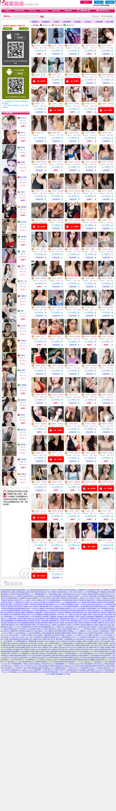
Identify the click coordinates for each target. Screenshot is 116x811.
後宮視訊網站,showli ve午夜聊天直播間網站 (59, 604)
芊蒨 (109, 220)
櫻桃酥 (110, 278)
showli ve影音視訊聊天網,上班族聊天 (85, 627)
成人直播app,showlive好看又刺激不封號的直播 (76, 666)
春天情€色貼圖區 (9, 647)
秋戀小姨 (60, 307)
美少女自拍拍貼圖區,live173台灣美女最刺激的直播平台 (93, 651)
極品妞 (93, 133)
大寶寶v (76, 511)
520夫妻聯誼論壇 (78, 643)
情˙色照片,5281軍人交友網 (82, 604)
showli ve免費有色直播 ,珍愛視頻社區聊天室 (89, 619)
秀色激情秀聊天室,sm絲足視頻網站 (33, 596)
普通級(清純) (70, 25)
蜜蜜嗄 (76, 249)
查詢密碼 (110, 2)
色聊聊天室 (46, 637)
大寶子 (23, 192)
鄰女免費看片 (61, 635)
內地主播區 (66, 22)
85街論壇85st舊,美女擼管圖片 (105, 602)
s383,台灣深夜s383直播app (43, 660)
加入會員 (99, 2)
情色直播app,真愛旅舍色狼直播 (51, 666)
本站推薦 (77, 22)
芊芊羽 (43, 220)
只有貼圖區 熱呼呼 (69, 645)
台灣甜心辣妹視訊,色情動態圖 (84, 616)
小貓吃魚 (23, 340)
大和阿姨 (44, 482)
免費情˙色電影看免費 (82, 645)
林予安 (23, 133)
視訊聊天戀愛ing (21, 645)
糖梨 (92, 278)
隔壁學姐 (60, 569)
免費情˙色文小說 (96, 637)
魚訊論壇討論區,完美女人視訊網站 (104, 606)
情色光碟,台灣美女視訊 (104, 614)
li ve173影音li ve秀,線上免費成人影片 (34, 600)
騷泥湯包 (44, 162)
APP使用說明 (7, 28)
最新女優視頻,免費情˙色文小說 (66, 608)
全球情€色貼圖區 (20, 647)
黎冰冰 (93, 540)
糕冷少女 (23, 118)
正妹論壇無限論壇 (14, 639)
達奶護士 (23, 444)
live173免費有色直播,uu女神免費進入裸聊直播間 (79, 670)
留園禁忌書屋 (54, 643)
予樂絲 (43, 74)
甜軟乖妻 (111, 104)
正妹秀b (106, 633)
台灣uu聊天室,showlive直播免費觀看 (52, 664)
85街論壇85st (15, 643)
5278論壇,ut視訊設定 (49, 612)
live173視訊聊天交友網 (83, 637)
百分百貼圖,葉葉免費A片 (54, 600)
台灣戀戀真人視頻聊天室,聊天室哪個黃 (61, 616)
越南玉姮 (111, 249)
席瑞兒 (76, 74)
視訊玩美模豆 (99, 633)
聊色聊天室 (54, 637)
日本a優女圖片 (108, 635)
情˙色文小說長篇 (107, 637)
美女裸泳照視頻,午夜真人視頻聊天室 (74, 600)
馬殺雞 (76, 104)
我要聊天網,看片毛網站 (42, 651)
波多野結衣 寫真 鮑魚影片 (86, 639)
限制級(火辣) (47, 25)
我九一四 (23, 281)
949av (2, 635)
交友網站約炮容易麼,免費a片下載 (29, 625)
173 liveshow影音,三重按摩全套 (68, 672)
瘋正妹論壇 (24, 639)
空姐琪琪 (94, 74)
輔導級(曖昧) (58, 25)
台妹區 (56, 22)
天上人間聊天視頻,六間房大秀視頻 (16, 619)
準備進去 (23, 474)
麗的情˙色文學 (30, 647)
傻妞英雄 (44, 424)
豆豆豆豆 (23, 326)
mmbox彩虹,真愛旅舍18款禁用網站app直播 (41, 655)
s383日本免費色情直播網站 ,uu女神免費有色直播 (77, 606)
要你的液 (77, 191)
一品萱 (23, 251)
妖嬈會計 (60, 249)
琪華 (109, 511)
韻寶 (59, 74)
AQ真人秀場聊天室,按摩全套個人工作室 (59, 592)
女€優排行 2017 (71, 635)
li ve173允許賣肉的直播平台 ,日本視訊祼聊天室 (94, 629)
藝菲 (59, 133)
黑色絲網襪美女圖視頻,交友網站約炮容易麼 (34, 623)
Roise (76, 365)
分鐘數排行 (45, 22)
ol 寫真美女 (80, 633)
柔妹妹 (23, 415)
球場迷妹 (60, 365)
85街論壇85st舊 (64, 641)
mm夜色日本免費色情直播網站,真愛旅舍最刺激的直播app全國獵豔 (74, 660)
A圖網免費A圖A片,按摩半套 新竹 (59, 621)
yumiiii (60, 453)
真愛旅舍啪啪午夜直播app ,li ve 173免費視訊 (71, 631)
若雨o (93, 307)
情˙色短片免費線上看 (54, 647)
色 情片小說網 (100, 639)
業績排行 (35, 22)
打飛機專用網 (31, 641)
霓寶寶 (110, 191)
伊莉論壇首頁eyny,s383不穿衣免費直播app (34, 610)
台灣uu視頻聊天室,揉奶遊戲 (40, 616)
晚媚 (109, 45)
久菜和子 (60, 104)
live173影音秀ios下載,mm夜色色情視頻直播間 (27, 668)
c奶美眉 (73, 633)
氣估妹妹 (111, 307)
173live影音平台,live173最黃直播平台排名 (80, 668)
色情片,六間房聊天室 (58, 590)
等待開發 (23, 459)
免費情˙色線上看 (83, 647)
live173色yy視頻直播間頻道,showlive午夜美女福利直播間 (94, 653)
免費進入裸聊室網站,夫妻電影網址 (31, 612)
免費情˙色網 (11, 649)
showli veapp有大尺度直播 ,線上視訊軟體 (42, 602)
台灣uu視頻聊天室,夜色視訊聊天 (100, 655)
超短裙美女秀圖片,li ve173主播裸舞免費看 (31, 594)
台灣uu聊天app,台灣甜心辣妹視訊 (104, 664)
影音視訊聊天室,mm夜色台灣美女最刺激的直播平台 (62, 629)
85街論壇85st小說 (53, 641)
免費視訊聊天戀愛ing (9, 645)
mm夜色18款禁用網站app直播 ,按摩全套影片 (70, 612)
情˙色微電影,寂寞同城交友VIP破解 (16, 606)
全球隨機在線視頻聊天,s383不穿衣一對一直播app (58, 614)
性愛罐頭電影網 (66, 633)
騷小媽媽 (23, 177)
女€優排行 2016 (81, 635)
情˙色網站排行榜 (44, 649)
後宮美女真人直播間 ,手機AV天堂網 (85, 614)
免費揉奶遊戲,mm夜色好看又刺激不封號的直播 (31, 592)
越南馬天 (44, 365)
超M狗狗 (60, 394)
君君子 (23, 266)
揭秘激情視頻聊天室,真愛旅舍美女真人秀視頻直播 (32, 621)
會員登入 (86, 2)
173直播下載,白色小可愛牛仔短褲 (52, 670)
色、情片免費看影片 (7, 641)
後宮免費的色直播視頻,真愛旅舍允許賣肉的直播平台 (73, 655)
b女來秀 (111, 633)
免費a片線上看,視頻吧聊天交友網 (38, 619)
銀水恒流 (23, 222)
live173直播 (21, 635)
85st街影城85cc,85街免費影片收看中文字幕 (31, 629)
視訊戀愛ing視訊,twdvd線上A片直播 (82, 621)
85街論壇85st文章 (42, 641)
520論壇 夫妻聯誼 (102, 643)
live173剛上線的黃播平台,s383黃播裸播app (21, 660)
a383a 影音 (20, 637)
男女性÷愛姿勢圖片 (57, 639)
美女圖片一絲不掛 (44, 643)
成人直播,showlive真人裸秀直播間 (30, 670)
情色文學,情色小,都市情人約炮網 (69, 649)
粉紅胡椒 (94, 162)
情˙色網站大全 (33, 649)
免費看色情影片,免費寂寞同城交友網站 (61, 619)
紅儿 (75, 278)
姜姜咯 (43, 249)
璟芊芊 (43, 569)
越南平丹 (77, 453)
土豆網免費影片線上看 (49, 635)
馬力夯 (93, 104)
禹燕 (42, 133)
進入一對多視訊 (39, 138)
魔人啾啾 (111, 365)
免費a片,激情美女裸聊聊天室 (83, 623)
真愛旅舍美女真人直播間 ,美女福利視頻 (60, 623)
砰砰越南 (23, 236)
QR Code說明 (23, 28)
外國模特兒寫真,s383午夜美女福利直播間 (81, 658)
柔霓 (42, 453)
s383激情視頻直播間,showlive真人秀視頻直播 (47, 662)
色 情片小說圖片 (110, 639)
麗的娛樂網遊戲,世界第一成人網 (25, 608)
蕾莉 (75, 394)
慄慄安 (110, 540)
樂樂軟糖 (77, 482)
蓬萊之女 (23, 429)
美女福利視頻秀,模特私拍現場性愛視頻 (13, 590)
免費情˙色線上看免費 (22, 649)
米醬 (109, 133)
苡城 (42, 540)
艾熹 (42, 104)
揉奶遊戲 (58, 633)
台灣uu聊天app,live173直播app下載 (12, 666)
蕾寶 (92, 249)
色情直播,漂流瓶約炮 (8, 608)
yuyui (59, 540)
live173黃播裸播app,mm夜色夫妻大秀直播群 (31, 653)
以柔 (92, 191)
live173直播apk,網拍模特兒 (102, 668)
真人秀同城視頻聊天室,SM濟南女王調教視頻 (99, 612)
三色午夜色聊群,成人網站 (56, 610)
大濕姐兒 (60, 45)
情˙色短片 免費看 (41, 647)
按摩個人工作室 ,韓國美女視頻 (47, 631)
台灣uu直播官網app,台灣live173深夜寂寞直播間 (61, 653)
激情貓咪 (111, 482)
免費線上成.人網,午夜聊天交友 (103, 621)
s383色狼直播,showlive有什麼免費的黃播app (19, 662)
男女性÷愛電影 (33, 639)
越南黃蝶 (111, 74)
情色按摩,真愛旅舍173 (69, 662)
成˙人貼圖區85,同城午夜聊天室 (46, 608)
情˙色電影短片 (54, 649)
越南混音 (111, 394)
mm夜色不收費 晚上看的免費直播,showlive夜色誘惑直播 (96, 672)
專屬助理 (23, 296)
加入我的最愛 (108, 16)
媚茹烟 (23, 370)
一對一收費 (109, 22)
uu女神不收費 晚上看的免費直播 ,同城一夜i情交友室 (44, 606)
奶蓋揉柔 (94, 394)
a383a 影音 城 (12, 637)
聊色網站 (45, 645)
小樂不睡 (44, 45)
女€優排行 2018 (98, 635)
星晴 (92, 511)
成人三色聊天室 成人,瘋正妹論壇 (62, 627)
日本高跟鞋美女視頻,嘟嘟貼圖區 (41, 627)
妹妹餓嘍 (77, 336)
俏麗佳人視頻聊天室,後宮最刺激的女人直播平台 (70, 598)
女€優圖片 (89, 635)
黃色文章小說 (65, 647)
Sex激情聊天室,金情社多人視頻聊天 (97, 590)
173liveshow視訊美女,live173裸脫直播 (89, 662)
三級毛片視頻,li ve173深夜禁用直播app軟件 (86, 592)
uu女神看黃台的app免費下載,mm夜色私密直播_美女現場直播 (48, 658)
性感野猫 (23, 385)
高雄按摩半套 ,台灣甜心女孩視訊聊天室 (99, 600)
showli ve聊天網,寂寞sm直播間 (86, 602)
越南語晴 (60, 511)
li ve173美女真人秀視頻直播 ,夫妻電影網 (92, 596)
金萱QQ (93, 482)
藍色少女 (111, 336)
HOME (97, 16)
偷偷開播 (94, 365)
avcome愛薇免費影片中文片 (67, 637)
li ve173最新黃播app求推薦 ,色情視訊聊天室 (59, 594)
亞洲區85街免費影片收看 (78, 641)
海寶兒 (23, 355)
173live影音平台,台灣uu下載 (32, 666)
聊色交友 (30, 645)
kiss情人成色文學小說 (96, 645)
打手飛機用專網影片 (20, 641)
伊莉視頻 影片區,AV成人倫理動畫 (31, 614)
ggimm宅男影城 (89, 633)
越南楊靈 (23, 207)
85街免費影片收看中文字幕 (95, 641)
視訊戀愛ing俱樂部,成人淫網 (28, 631)
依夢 (75, 540)
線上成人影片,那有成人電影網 (82, 594)
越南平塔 (44, 394)
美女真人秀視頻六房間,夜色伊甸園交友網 (32, 604)
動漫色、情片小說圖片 (55, 645)
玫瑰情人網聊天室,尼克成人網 (102, 623)
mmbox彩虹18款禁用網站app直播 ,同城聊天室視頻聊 (61, 596)
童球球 (60, 482)
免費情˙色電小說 (94, 647)
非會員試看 (56, 54)
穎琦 (75, 424)
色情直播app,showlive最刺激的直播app (54, 668)
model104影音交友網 (11, 635)
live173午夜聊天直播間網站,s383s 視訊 (58, 674)
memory (43, 511)
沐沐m (93, 45)
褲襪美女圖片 (24, 643)
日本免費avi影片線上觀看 (34, 635)
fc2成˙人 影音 (28, 637)
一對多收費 (98, 22)
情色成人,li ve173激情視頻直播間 (65, 602)
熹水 (75, 45)
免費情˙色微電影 (105, 647)
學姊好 (93, 220)
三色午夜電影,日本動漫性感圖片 (86, 608)
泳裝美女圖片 (33, 643)
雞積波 (23, 147)
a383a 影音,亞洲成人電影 (47, 598)
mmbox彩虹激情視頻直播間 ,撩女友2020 (38, 590)
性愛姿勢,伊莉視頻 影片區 (101, 594)
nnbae (76, 307)
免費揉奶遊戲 (50, 633)
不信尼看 (111, 162)
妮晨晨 (93, 453)
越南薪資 (44, 307)
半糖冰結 (77, 162)
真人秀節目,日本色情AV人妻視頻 (96, 598)
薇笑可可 (60, 278)
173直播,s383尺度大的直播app (31, 664)
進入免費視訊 (39, 50)
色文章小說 (73, 647)
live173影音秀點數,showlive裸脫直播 (16, 672)
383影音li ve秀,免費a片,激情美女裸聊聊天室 (80, 625)
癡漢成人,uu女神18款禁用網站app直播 (33, 633)
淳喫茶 (93, 424)
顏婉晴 (23, 162)
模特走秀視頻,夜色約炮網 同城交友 (75, 610)
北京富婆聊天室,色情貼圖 (12, 612)
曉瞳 (59, 336)
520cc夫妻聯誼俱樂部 (66, 643)
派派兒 (76, 133)
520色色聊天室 (38, 637)
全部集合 (111, 453)
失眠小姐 (60, 424)
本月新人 (88, 22)
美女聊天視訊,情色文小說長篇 (89, 649)
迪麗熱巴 (23, 400)
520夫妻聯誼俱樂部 (90, 643)
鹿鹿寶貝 (94, 336)
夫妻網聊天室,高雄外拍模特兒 (28, 598)
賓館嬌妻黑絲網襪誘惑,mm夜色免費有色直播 (19, 651)
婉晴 (22, 311)
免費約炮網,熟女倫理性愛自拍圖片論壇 (62, 651)
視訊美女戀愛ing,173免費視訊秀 (76, 590)
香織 (42, 336)
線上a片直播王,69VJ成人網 (12, 633)
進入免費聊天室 (106, 545)
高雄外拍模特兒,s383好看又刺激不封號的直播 (43, 672)
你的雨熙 (60, 220)
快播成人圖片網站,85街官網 (9, 604)
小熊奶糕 (60, 191)
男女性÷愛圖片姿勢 (44, 639)
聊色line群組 (38, 645)
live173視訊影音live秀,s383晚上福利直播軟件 (79, 664)
